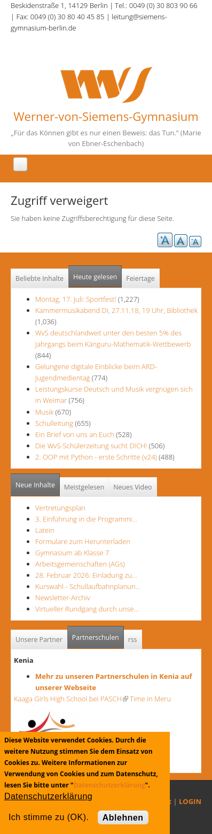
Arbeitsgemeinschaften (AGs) (80, 564)
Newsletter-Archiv (62, 597)
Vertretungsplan (60, 507)
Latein (44, 530)
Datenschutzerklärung (109, 785)
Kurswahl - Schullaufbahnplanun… (87, 586)
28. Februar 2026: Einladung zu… (86, 575)
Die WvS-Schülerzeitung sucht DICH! (91, 445)
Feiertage (140, 278)
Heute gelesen (95, 276)
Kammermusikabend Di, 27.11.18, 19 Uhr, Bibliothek (116, 310)
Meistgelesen (84, 487)
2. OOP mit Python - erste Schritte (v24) (96, 457)
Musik (44, 412)
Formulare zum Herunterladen (82, 541)
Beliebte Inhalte (39, 278)
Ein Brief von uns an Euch (75, 434)
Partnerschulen (98, 634)
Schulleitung (54, 423)
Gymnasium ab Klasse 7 (72, 552)
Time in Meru (149, 698)
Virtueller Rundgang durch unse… (87, 609)
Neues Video (132, 487)
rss (132, 639)
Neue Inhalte (35, 484)
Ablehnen (123, 817)
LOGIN (190, 801)
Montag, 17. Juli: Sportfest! (75, 299)
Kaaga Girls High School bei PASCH (71, 698)
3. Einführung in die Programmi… (86, 519)
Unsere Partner (38, 639)
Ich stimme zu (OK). (49, 817)
